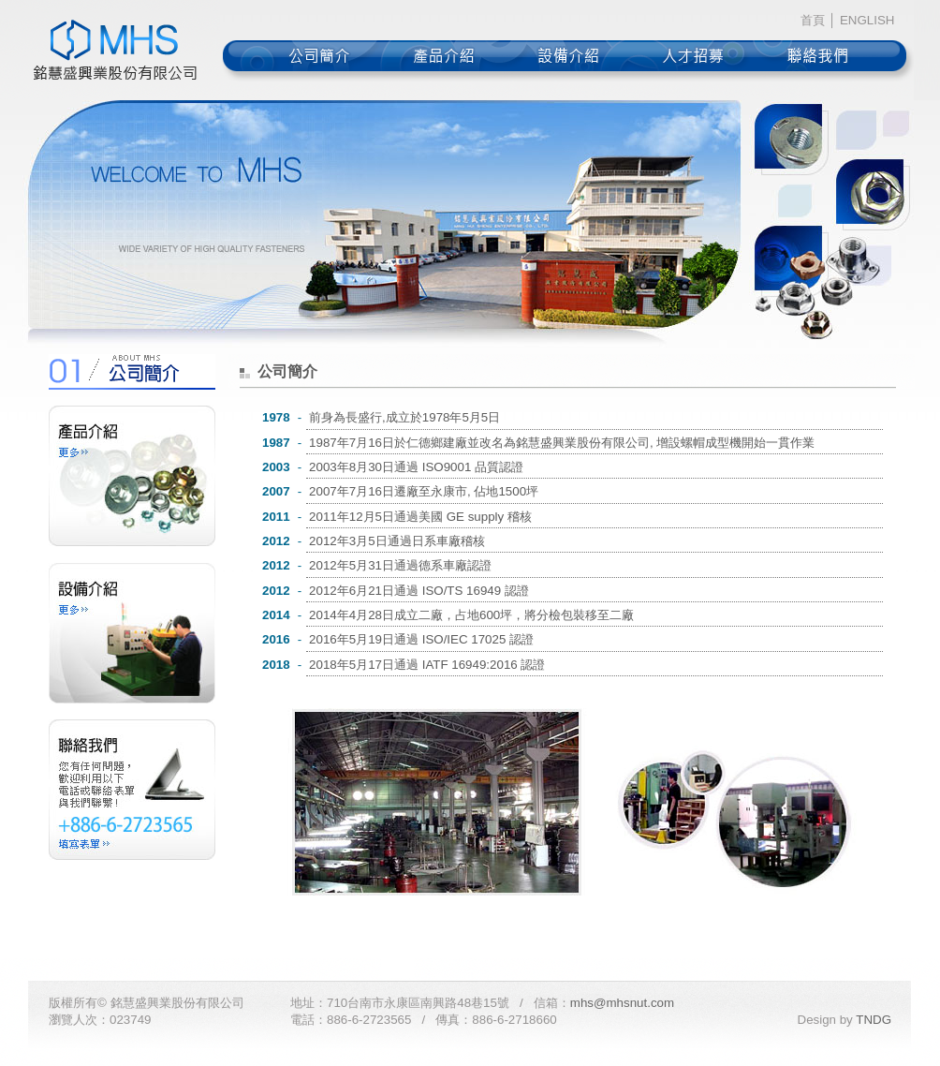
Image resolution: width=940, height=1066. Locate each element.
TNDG (873, 1020)
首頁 (812, 20)
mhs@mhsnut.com (622, 1003)
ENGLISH (867, 20)
